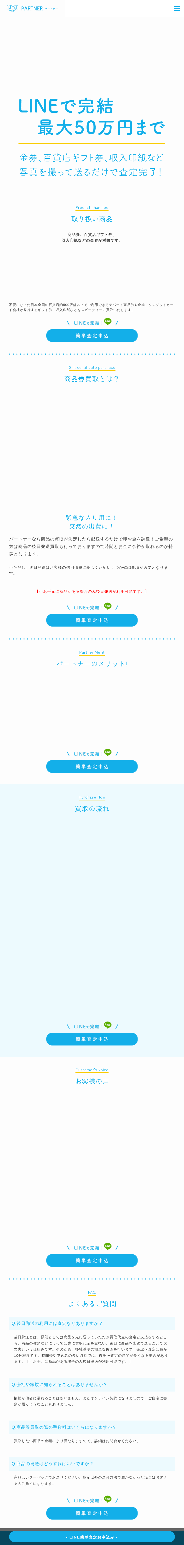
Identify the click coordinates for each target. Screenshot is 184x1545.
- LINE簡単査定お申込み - (92, 1537)
